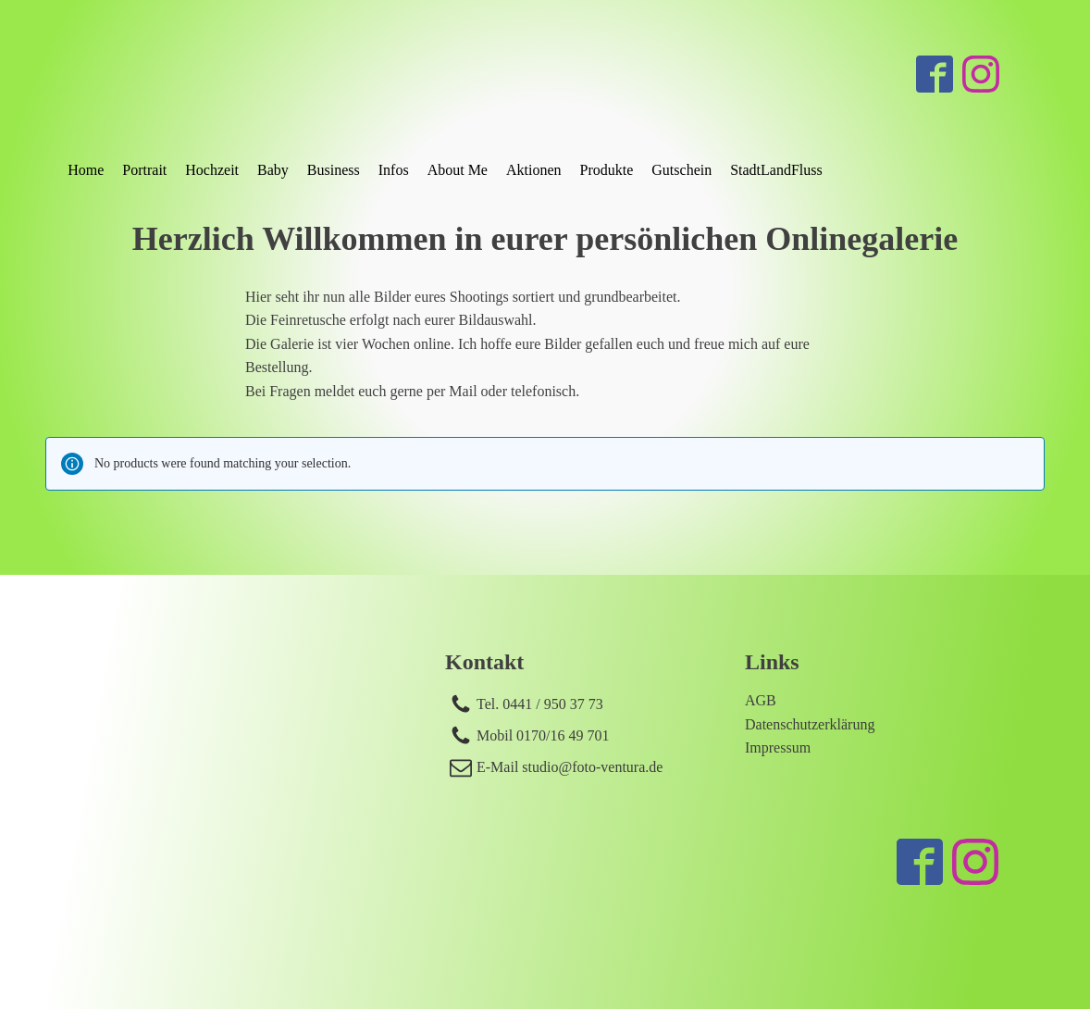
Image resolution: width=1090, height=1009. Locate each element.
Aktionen (534, 170)
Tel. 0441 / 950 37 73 (540, 704)
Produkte (607, 170)
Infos (393, 170)
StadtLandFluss (776, 170)
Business (333, 170)
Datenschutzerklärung (809, 724)
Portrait (144, 170)
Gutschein (681, 170)
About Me (457, 170)
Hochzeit (212, 170)
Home (86, 170)
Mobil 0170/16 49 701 (543, 735)
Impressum (778, 747)
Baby (273, 170)
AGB (760, 700)
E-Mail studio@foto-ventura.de (570, 767)
